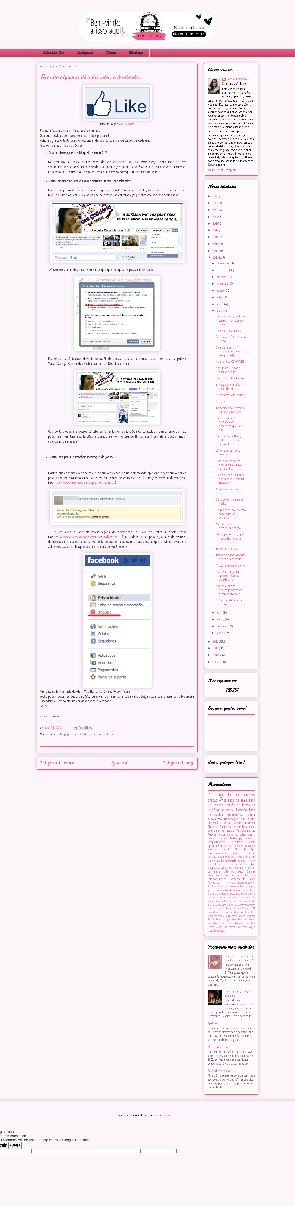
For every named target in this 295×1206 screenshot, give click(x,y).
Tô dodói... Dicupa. (226, 549)
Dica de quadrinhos (226, 919)
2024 (216, 203)
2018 (216, 224)
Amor (223, 800)
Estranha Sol (53, 52)
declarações (234, 815)
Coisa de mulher (247, 912)
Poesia (251, 842)
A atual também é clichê (230, 566)
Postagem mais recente (57, 763)
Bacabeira (246, 908)
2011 (216, 648)
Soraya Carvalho (236, 79)
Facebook (96, 734)
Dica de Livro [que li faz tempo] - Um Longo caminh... (230, 320)
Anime (227, 823)
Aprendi (212, 846)
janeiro (221, 633)
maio (220, 311)
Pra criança (229, 927)
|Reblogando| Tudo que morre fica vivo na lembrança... (230, 538)
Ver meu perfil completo (222, 170)
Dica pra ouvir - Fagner (230, 379)
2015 (216, 244)
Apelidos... (213, 1023)
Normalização (214, 901)
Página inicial (118, 763)
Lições (219, 927)
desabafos (245, 795)
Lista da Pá (249, 897)
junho (220, 304)
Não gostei (248, 819)
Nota (224, 860)
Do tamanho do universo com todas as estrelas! (231, 514)
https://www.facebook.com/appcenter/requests (84, 483)
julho (220, 297)
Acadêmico (212, 886)
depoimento (215, 819)
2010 (216, 655)
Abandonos (243, 905)
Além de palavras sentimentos (233, 886)
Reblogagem (214, 882)
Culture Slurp (126, 124)
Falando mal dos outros (244, 923)
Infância (211, 927)
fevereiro (223, 626)
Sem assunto (249, 901)
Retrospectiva (247, 864)
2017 (216, 230)
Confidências (231, 916)
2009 (216, 662)
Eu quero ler (239, 875)
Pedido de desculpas (231, 901)
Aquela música (216, 835)
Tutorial (108, 734)
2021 (216, 210)
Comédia (225, 849)
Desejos (239, 857)
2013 (216, 258)
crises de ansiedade (217, 930)
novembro (223, 270)
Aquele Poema (236, 860)
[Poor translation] (15, 1145)
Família (223, 827)
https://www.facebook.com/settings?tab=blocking (86, 537)
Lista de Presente (226, 864)
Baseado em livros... (238, 890)
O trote (220, 401)
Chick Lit (213, 827)
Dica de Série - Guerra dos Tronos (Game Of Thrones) (230, 479)
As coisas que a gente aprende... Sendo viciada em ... (229, 576)
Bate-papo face (67, 734)
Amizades (222, 868)
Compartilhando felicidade (225, 842)
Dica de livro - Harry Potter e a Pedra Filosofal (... (228, 440)
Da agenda (219, 795)
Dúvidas (83, 734)
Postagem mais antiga (178, 763)
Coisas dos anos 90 (216, 916)
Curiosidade (227, 857)
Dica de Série (248, 894)
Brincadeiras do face (230, 846)
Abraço (251, 905)
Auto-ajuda (237, 871)
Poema (250, 815)
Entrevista (212, 923)
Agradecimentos (245, 831)
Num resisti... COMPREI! (230, 362)
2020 (216, 217)
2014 (216, 251)
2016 (216, 237)
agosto (221, 291)
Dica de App (244, 849)
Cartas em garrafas (228, 912)
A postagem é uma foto (226, 905)
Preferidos (242, 927)
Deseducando (223, 894)
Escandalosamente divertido (225, 853)
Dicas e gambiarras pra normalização (225, 897)
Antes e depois (224, 908)
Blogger (172, 1115)
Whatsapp (135, 52)
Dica (238, 894)
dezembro (223, 263)
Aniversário (214, 823)
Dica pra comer (246, 919)
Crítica (225, 875)
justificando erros (221, 810)
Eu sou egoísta (225, 923)
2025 (216, 196)
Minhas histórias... (218, 1047)
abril (220, 613)
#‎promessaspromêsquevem (242, 883)
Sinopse (212, 868)
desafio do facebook (240, 805)
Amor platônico (244, 823)
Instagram (84, 52)
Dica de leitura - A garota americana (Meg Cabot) (228, 351)
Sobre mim (234, 827)
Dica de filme (237, 800)
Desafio (241, 810)
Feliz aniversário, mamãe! (230, 395)
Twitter (111, 52)
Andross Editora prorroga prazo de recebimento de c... (229, 590)
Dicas (230, 835)
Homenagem (231, 819)
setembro (223, 284)
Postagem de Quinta (242, 879)
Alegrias (211, 908)
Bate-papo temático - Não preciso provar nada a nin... (229, 465)
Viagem (252, 927)
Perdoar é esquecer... (228, 331)
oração (213, 800)
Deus (232, 894)
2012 (216, 642)
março (221, 619)
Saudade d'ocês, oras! (221, 1071)
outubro (222, 277)
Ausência (237, 908)
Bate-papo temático (242, 838)
